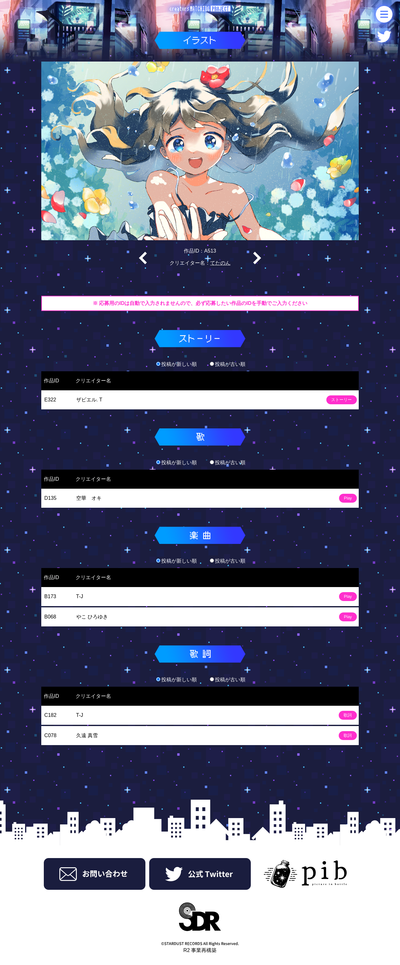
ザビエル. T (89, 399)
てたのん (220, 263)
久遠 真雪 (87, 735)
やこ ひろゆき (92, 616)
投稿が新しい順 (176, 364)
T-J (79, 596)
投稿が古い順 (227, 364)
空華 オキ (89, 498)
